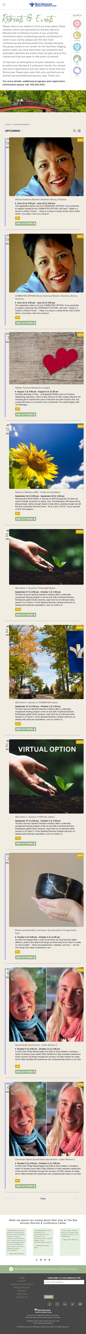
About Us (22, 1293)
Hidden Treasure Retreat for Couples (32, 387)
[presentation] (63, 1288)
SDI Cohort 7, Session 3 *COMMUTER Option (36, 701)
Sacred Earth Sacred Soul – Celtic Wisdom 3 (36, 1044)
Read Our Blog (22, 1286)
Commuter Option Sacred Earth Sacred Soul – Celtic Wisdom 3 (45, 1158)
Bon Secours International (43, 1322)
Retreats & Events (28, 18)
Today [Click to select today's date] (43, 1198)
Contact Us (22, 1296)
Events (8, 124)
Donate (22, 1290)
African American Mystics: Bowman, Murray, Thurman (40, 198)
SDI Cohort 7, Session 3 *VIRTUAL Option (35, 816)
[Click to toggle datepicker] (13, 130)
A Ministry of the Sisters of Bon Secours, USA (42, 1320)
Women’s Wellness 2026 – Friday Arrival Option (37, 491)
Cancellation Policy (22, 1283)
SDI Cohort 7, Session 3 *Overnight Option (35, 587)
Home (22, 1277)
